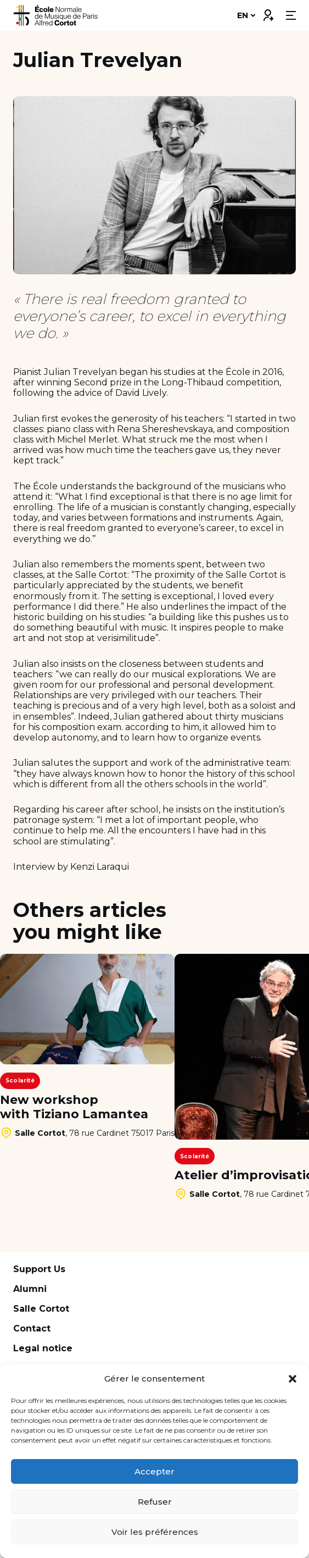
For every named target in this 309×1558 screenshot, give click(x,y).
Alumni (30, 1289)
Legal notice (42, 1348)
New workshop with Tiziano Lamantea (74, 1107)
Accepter (154, 1471)
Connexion (268, 13)
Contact (31, 1328)
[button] (292, 1378)
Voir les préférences (154, 1532)
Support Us (39, 1269)
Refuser (155, 1501)
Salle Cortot (41, 1308)
